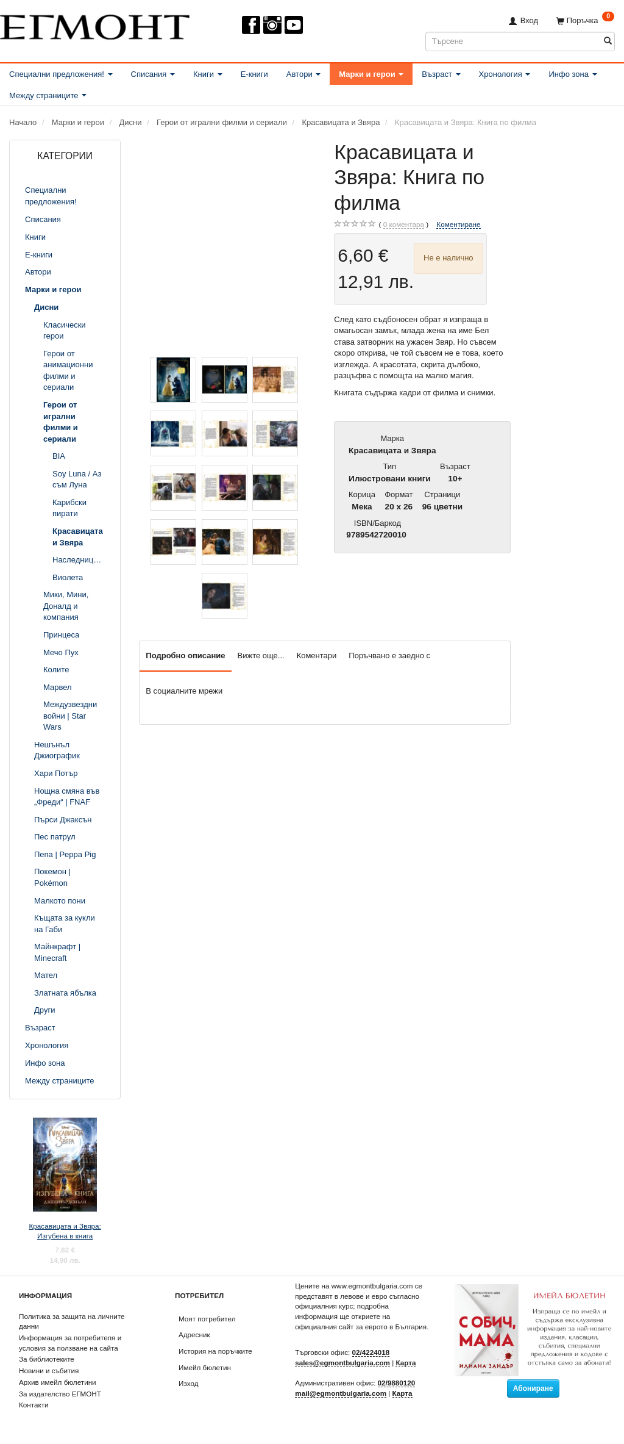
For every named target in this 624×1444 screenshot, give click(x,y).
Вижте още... (261, 655)
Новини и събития (49, 1370)
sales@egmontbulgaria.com (342, 1363)
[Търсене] (608, 41)
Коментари (317, 655)
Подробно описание (185, 655)
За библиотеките (46, 1359)
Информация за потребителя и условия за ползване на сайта (70, 1343)
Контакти (34, 1405)
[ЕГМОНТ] (95, 24)
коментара (403, 224)
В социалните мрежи (184, 690)
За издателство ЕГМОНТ (60, 1394)
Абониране (533, 1388)
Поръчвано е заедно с (389, 655)
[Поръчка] (585, 20)
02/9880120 (397, 1383)
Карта (405, 1363)
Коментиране (458, 224)
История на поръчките (215, 1351)
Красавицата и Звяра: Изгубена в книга (65, 1231)
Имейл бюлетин (205, 1367)
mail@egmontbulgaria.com (340, 1393)
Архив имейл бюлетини (57, 1382)
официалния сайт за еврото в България (361, 1327)
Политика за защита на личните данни (71, 1321)
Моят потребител (207, 1319)
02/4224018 (371, 1352)
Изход (189, 1383)
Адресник (194, 1334)
